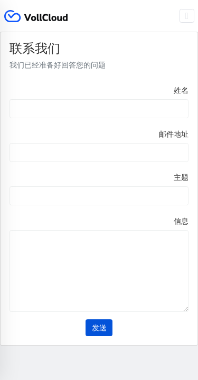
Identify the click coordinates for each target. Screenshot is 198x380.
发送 (99, 328)
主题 (181, 177)
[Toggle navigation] (187, 16)
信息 (181, 221)
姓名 (181, 90)
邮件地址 (173, 134)
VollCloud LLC (36, 16)
